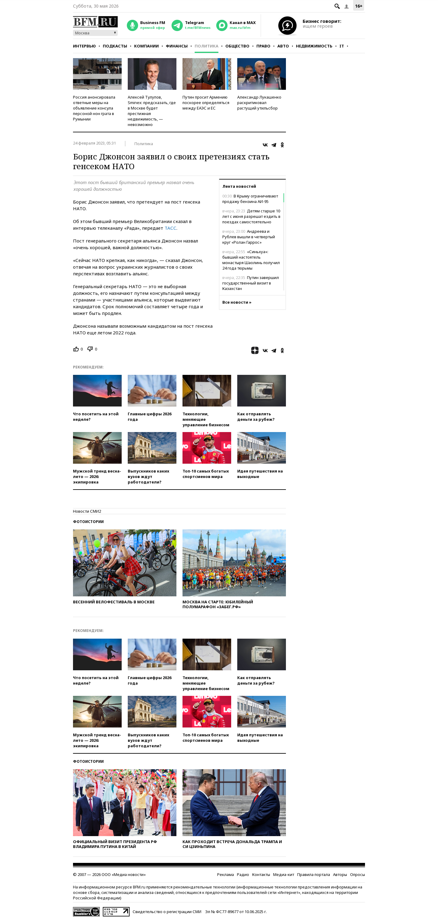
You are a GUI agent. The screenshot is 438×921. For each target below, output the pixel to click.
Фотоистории (88, 521)
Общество (237, 46)
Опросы (357, 874)
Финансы (177, 46)
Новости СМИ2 (87, 511)
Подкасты (115, 46)
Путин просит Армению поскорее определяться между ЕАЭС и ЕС (205, 102)
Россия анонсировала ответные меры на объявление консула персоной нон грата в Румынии (94, 108)
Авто (283, 46)
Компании (146, 46)
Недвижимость (314, 46)
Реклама (225, 874)
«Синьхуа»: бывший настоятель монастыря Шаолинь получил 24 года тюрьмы (251, 260)
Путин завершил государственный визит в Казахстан (250, 283)
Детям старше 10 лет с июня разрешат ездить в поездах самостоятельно (251, 216)
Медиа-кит (283, 874)
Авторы (340, 874)
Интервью (84, 46)
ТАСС (170, 228)
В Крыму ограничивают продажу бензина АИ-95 (250, 198)
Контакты (261, 874)
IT (341, 46)
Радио (243, 874)
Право (263, 46)
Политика (206, 46)
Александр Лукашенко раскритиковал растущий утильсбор (259, 102)
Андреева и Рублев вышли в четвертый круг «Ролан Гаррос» (248, 237)
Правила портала (313, 874)
